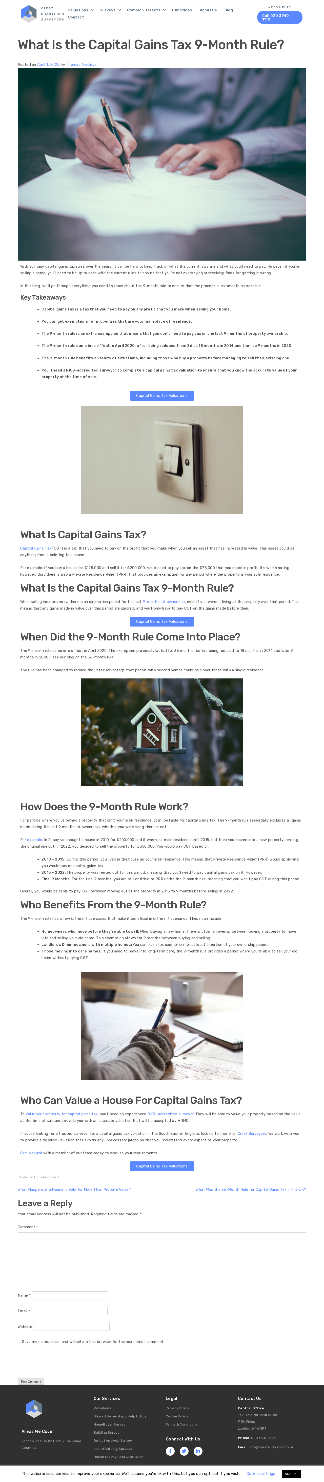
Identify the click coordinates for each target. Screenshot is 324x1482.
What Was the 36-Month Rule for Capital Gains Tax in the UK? (251, 1189)
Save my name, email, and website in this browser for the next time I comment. (93, 1341)
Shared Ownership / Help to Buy (120, 1416)
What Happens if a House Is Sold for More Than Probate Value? (74, 1189)
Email (24, 1311)
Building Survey (106, 1432)
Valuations (78, 10)
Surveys (108, 10)
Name (24, 1295)
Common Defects (143, 10)
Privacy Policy (177, 1408)
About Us (208, 10)
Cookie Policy (177, 1416)
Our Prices (182, 10)
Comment (28, 1226)
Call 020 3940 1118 (275, 18)
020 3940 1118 (263, 1437)
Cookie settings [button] (261, 1473)
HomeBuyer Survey (109, 1424)
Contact (76, 17)
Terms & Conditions (181, 1424)
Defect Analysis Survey (113, 1439)
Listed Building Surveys (113, 1447)
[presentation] (56, 1365)
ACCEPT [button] (291, 1474)
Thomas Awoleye (81, 64)
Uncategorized (46, 1177)
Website (25, 1326)
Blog (229, 10)
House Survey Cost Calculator (118, 1455)
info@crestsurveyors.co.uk (272, 1446)
